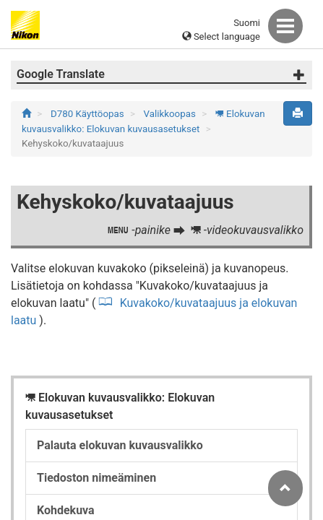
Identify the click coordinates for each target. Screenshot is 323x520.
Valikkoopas (171, 113)
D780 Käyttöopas (88, 113)
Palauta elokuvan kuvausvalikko (120, 445)
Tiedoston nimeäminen (96, 478)
